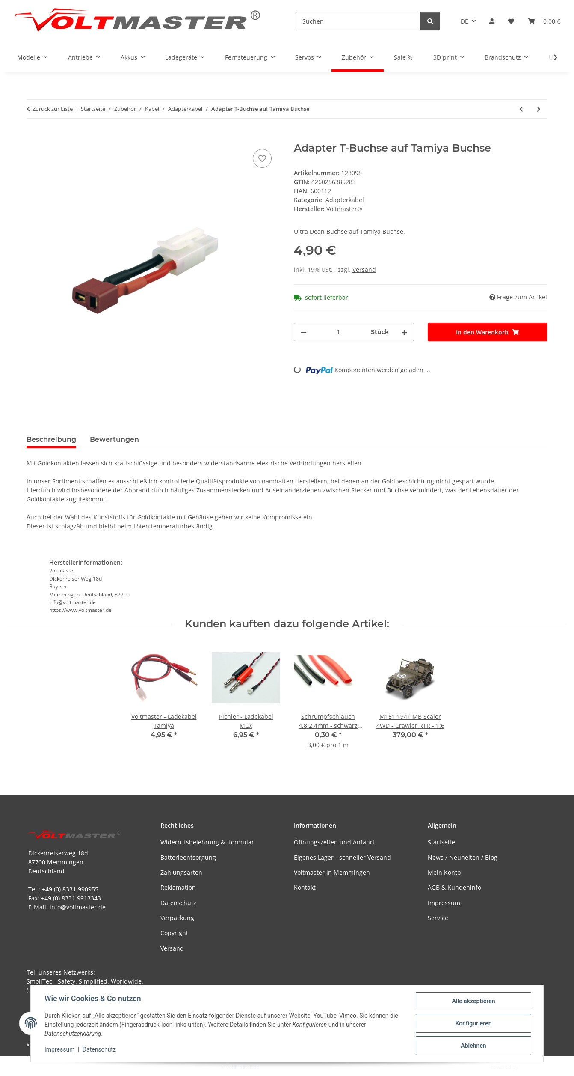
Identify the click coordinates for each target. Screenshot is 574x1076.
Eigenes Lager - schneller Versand (342, 857)
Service (438, 918)
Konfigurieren (473, 1023)
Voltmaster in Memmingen (332, 872)
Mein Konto (444, 872)
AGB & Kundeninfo (454, 887)
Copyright (174, 933)
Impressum (59, 1049)
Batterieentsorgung (188, 857)
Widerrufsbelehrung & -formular (207, 842)
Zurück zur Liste (53, 109)
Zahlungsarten (181, 872)
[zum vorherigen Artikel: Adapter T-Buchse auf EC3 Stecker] (521, 109)
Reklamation (178, 887)
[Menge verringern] (303, 332)
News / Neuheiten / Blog (462, 857)
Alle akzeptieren (473, 1001)
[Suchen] (358, 21)
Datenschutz (99, 1049)
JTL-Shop (529, 1066)
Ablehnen (473, 1045)
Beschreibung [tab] (51, 439)
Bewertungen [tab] (114, 439)
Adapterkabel (344, 200)
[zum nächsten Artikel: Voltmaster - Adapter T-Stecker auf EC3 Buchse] (538, 109)
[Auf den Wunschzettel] (262, 158)
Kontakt (305, 887)
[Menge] (339, 332)
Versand (364, 269)
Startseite (441, 842)
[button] (491, 21)
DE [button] (464, 21)
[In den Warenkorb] (33, 137)
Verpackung (177, 918)
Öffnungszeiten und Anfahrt (334, 842)
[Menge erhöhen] (404, 332)
